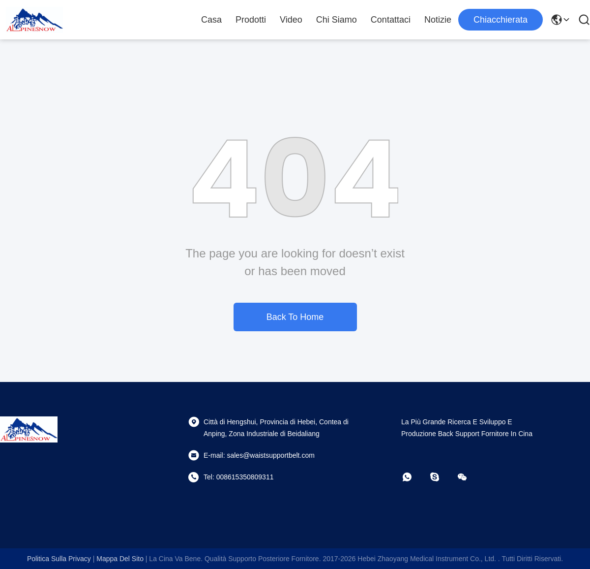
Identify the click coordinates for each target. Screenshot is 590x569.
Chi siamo (336, 20)
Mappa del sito (120, 559)
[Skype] (441, 477)
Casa (211, 20)
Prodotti (251, 20)
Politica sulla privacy (59, 559)
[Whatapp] (414, 477)
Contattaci (391, 20)
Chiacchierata (500, 20)
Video (291, 20)
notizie (437, 20)
